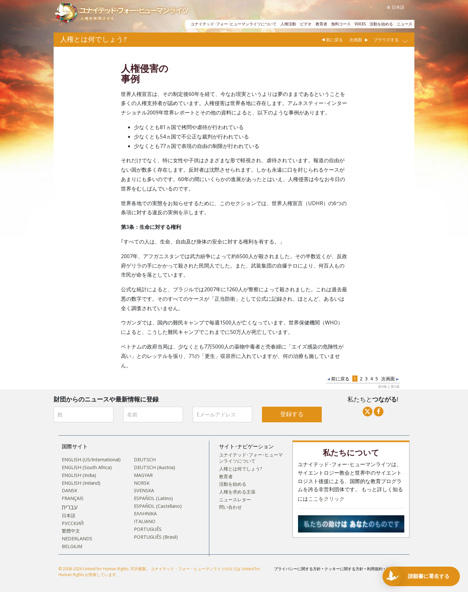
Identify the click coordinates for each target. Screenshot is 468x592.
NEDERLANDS (77, 539)
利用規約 (375, 569)
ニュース (404, 24)
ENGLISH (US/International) (91, 460)
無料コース (341, 24)
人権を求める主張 (237, 492)
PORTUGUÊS (148, 529)
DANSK (69, 490)
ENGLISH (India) (79, 475)
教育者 (321, 24)
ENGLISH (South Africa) (87, 467)
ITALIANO (144, 521)
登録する (292, 414)
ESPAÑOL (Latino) (153, 498)
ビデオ (306, 24)
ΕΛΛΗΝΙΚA (145, 514)
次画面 (355, 40)
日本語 (68, 516)
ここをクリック (326, 498)
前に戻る (334, 40)
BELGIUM (72, 546)
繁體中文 (71, 531)
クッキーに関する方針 (343, 569)
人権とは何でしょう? (240, 469)
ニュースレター (235, 500)
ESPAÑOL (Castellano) (158, 506)
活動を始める (381, 24)
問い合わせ (230, 507)
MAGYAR (143, 475)
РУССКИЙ (73, 523)
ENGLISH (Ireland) (81, 483)
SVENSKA (144, 490)
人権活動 (288, 24)
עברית (69, 507)
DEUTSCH (145, 460)
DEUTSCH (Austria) (154, 467)
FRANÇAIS (73, 498)
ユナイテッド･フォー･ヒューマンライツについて (234, 24)
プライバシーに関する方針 (297, 569)
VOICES (360, 24)
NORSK (142, 483)
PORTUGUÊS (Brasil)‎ (156, 537)
